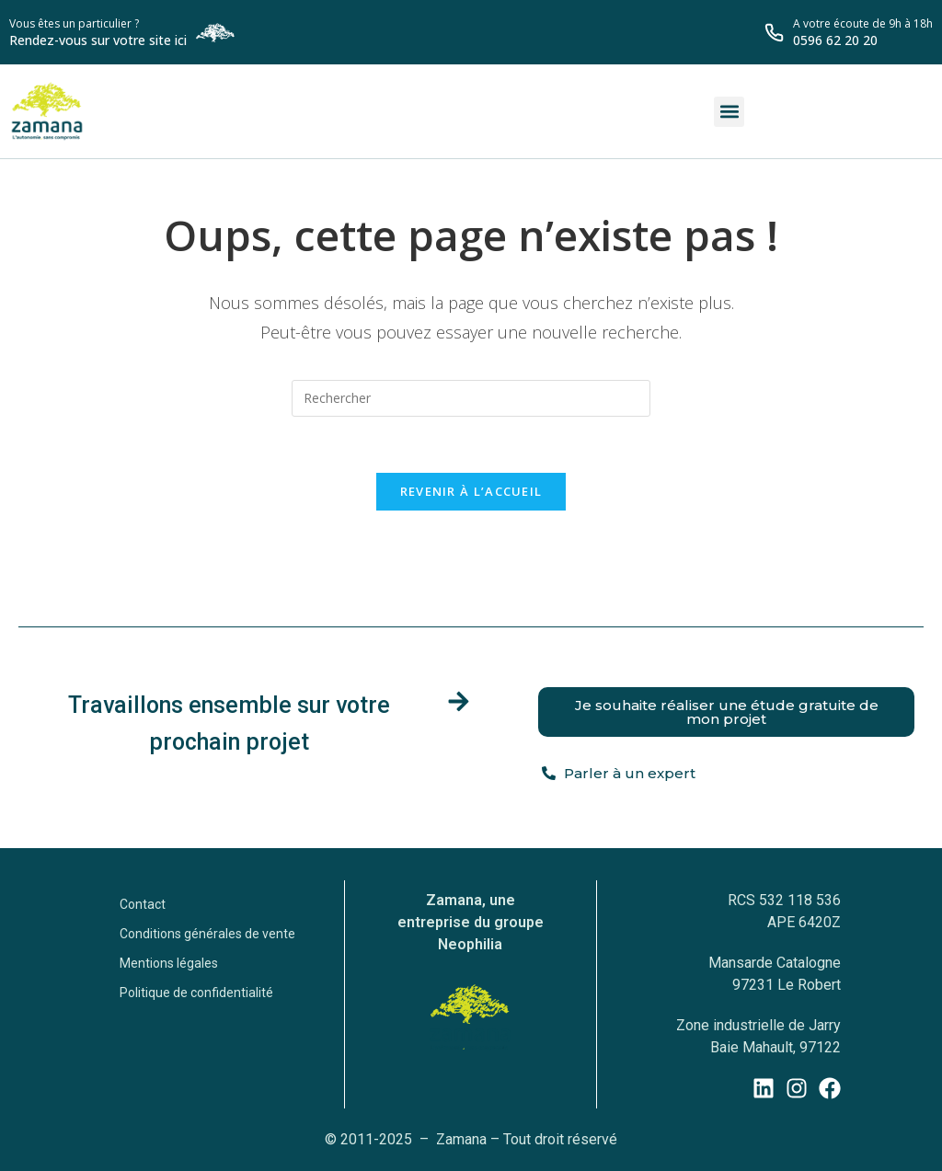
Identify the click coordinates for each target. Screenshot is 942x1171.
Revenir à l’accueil (471, 491)
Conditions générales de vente (207, 933)
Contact (143, 904)
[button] (729, 112)
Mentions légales (169, 963)
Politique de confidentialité (196, 992)
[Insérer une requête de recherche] (471, 398)
